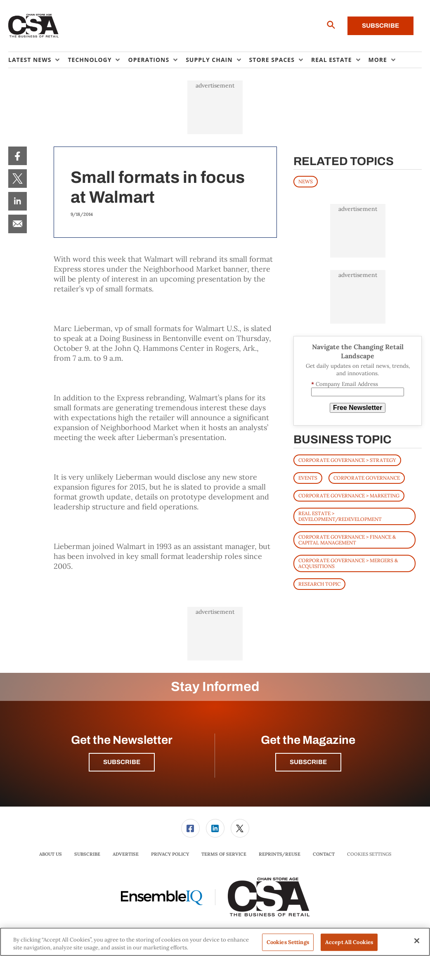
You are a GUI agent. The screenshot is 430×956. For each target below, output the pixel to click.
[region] (215, 942)
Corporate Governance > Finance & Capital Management (347, 540)
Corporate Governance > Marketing (348, 495)
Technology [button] (89, 60)
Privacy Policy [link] (170, 854)
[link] (17, 156)
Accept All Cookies (349, 942)
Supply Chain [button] (209, 60)
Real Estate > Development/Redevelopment (340, 516)
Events (307, 478)
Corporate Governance (366, 478)
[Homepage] (33, 26)
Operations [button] (148, 60)
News (305, 181)
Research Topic (319, 584)
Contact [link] (324, 854)
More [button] (378, 60)
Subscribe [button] (121, 762)
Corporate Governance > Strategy (347, 460)
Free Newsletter (357, 407)
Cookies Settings (369, 854)
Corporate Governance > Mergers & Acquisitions (348, 563)
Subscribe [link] (87, 854)
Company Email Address (344, 384)
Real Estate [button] (331, 60)
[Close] (417, 941)
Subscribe (380, 25)
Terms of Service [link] (223, 854)
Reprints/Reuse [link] (279, 854)
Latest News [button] (29, 60)
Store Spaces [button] (272, 60)
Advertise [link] (126, 854)
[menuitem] (38, 60)
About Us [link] (50, 854)
